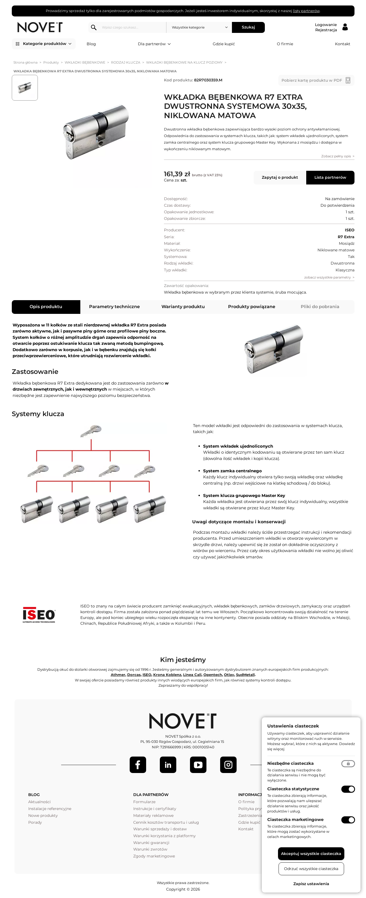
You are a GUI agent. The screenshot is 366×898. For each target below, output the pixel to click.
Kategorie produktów (47, 44)
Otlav (229, 674)
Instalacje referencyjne (49, 808)
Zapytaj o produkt (280, 177)
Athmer (118, 674)
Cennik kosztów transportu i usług (166, 822)
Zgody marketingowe (154, 856)
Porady (35, 822)
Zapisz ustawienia (311, 883)
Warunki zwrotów (150, 849)
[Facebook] (138, 765)
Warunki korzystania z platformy (164, 835)
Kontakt (342, 43)
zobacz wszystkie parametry (327, 277)
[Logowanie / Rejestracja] (331, 27)
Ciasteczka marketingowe (295, 819)
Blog (91, 43)
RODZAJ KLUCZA (125, 62)
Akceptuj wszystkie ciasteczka (311, 853)
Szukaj (248, 27)
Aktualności (39, 801)
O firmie (285, 43)
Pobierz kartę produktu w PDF (312, 80)
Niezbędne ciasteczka (290, 763)
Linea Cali (192, 674)
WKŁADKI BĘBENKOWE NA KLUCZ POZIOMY (184, 62)
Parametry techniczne (114, 306)
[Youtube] (198, 765)
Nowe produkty (43, 815)
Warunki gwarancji (151, 842)
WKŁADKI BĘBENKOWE (85, 62)
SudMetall (245, 674)
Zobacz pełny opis (336, 156)
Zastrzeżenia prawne (257, 815)
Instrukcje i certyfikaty (154, 808)
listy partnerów (306, 10)
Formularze (144, 801)
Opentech (212, 674)
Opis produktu (46, 306)
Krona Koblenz (167, 674)
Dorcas (134, 674)
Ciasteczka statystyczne (293, 788)
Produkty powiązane (251, 306)
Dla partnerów (154, 44)
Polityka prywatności (258, 808)
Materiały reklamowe (153, 815)
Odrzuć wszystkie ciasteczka (311, 868)
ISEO (147, 674)
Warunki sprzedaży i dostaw (160, 828)
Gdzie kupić (224, 43)
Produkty (51, 62)
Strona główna (25, 62)
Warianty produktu (183, 306)
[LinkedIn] (168, 765)
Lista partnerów (330, 177)
